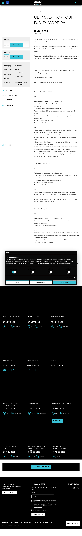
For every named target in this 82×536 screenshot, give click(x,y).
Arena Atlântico (26, 529)
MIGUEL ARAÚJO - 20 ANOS (12, 318)
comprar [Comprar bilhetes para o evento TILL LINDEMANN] (41, 373)
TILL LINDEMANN (32, 363)
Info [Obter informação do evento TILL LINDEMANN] (31, 373)
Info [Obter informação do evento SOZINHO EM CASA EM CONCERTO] (8, 463)
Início (35, 11)
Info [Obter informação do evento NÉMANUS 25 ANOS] (56, 328)
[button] (3, 2)
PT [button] (79, 3)
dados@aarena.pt (38, 513)
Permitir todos (64, 282)
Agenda (42, 11)
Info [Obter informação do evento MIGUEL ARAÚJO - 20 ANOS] (8, 328)
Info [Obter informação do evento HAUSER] (55, 373)
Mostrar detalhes (68, 278)
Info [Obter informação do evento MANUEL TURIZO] (32, 328)
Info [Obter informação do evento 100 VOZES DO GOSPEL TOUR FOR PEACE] (8, 418)
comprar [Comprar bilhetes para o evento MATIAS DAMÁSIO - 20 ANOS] (66, 418)
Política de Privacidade (41, 517)
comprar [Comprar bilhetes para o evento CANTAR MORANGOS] (42, 418)
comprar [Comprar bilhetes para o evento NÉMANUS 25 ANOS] (66, 328)
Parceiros (5, 529)
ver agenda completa (41, 473)
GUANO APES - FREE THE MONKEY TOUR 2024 (61, 454)
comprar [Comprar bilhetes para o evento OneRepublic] (17, 373)
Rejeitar (17, 282)
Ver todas (16, 56)
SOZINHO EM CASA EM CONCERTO (10, 454)
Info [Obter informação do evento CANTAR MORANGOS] (33, 418)
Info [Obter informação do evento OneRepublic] (8, 373)
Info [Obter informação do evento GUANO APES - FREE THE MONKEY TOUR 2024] (58, 463)
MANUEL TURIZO (33, 318)
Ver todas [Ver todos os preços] (16, 44)
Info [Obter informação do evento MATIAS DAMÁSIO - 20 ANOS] (56, 418)
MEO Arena (15, 529)
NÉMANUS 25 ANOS (57, 318)
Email (33, 499)
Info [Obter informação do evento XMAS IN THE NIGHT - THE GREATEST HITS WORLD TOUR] (33, 463)
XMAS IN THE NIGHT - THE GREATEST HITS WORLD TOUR (37, 455)
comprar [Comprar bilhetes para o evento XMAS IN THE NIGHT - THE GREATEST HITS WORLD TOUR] (42, 463)
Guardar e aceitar (40, 282)
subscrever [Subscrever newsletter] (38, 521)
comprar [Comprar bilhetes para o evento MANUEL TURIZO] (42, 328)
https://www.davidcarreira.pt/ (10, 95)
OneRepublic (7, 363)
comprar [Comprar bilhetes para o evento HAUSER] (65, 373)
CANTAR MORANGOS (35, 408)
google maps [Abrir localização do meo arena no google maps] (9, 499)
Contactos (37, 529)
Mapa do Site (48, 529)
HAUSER (53, 363)
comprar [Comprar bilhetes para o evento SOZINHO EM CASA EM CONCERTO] (17, 463)
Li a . (40, 517)
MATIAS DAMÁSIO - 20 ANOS (61, 408)
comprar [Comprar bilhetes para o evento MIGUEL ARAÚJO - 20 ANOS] (17, 328)
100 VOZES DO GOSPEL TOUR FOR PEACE (11, 409)
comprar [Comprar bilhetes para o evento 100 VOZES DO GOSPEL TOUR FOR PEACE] (17, 418)
